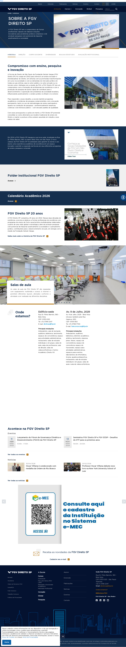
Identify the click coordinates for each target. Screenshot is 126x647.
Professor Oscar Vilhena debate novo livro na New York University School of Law (99, 468)
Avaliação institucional (91, 55)
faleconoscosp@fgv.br (79, 326)
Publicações (63, 4)
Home (9, 13)
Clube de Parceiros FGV (15, 584)
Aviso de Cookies (8, 637)
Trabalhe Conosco (13, 594)
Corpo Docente (36, 55)
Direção (22, 55)
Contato (96, 4)
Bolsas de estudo (69, 55)
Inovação (41, 592)
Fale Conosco (12, 590)
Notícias (75, 4)
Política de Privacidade (15, 597)
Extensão (51, 4)
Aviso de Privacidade (30, 637)
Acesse (10, 181)
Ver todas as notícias (16, 480)
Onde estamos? (102, 589)
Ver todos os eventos (16, 454)
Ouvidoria (11, 580)
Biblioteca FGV (101, 593)
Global (40, 596)
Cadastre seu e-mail (58, 559)
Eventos (85, 4)
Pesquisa (41, 600)
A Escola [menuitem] (57, 9)
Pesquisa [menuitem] (99, 9)
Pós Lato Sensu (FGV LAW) (45, 581)
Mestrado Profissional (45, 588)
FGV (1, 1)
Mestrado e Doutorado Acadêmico (45, 585)
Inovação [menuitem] (79, 9)
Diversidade (52, 55)
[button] (3, 261)
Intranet (10, 577)
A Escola (12, 55)
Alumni (40, 4)
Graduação (41, 578)
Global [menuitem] (89, 9)
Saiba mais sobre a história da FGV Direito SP (26, 236)
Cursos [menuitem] (67, 9)
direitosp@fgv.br (50, 324)
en (107, 4)
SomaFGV (11, 587)
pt (103, 4)
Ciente (6, 642)
